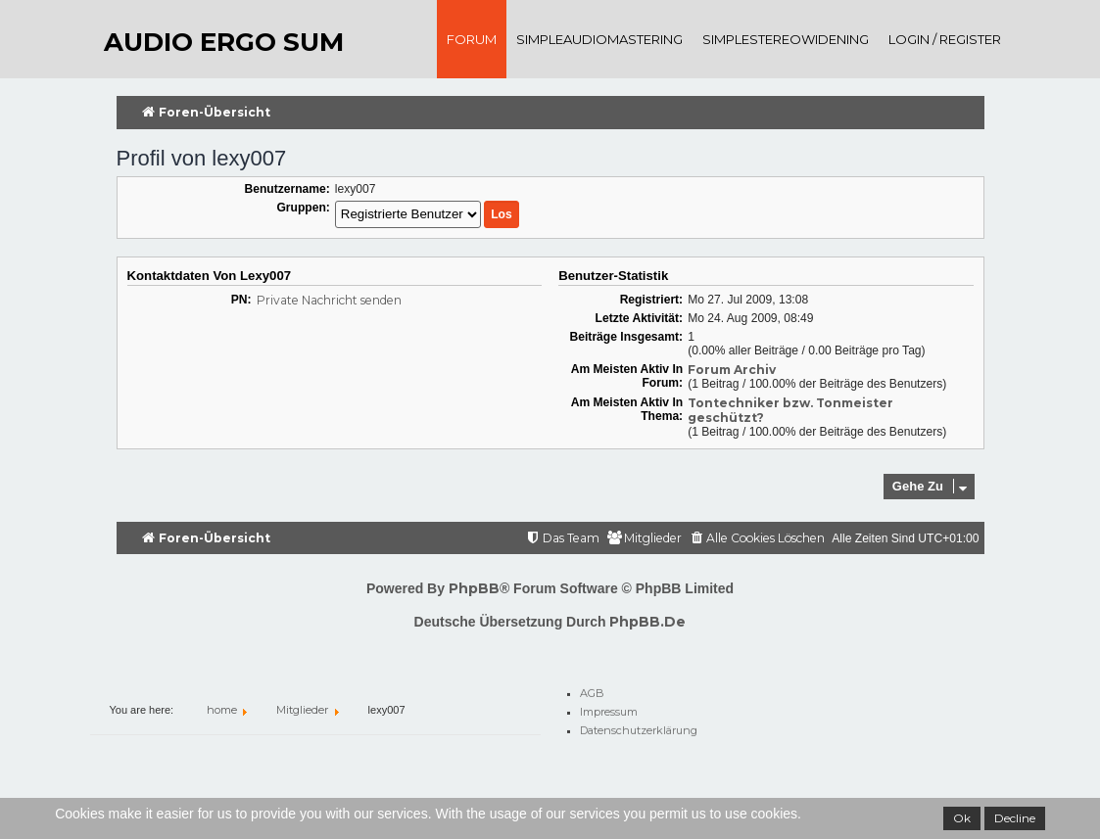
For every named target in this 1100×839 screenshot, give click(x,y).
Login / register (944, 39)
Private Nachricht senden (329, 300)
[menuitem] (757, 539)
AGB (592, 690)
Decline (1014, 818)
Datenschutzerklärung (638, 727)
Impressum (609, 709)
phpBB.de (647, 621)
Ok (962, 818)
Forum (472, 39)
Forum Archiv (732, 369)
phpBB (474, 588)
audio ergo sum (224, 42)
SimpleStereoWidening (785, 39)
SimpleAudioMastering (599, 39)
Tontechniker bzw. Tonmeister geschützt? (790, 410)
